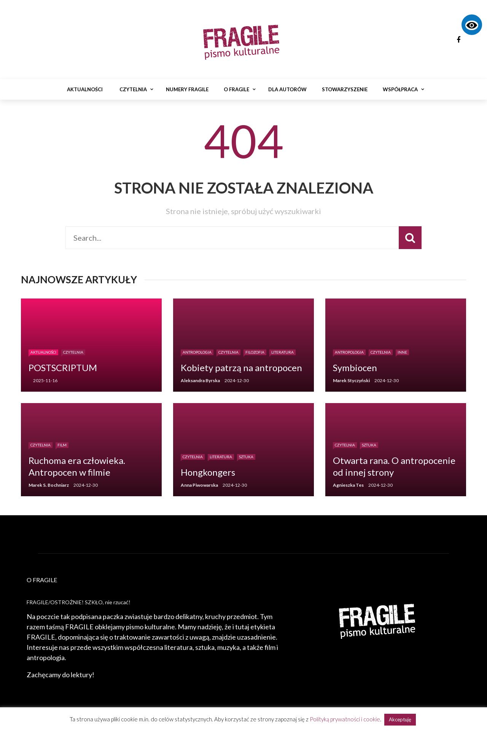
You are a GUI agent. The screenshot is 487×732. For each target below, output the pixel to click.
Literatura (282, 352)
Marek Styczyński (351, 380)
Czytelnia (133, 89)
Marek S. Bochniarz (49, 485)
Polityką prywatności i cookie (345, 719)
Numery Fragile (187, 89)
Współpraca (400, 89)
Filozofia (254, 352)
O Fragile (236, 89)
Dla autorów (287, 89)
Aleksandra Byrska (200, 380)
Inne (402, 352)
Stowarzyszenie (345, 89)
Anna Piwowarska (199, 485)
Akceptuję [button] (400, 719)
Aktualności (85, 89)
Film (62, 445)
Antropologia (197, 352)
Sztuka (246, 456)
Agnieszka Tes (348, 485)
